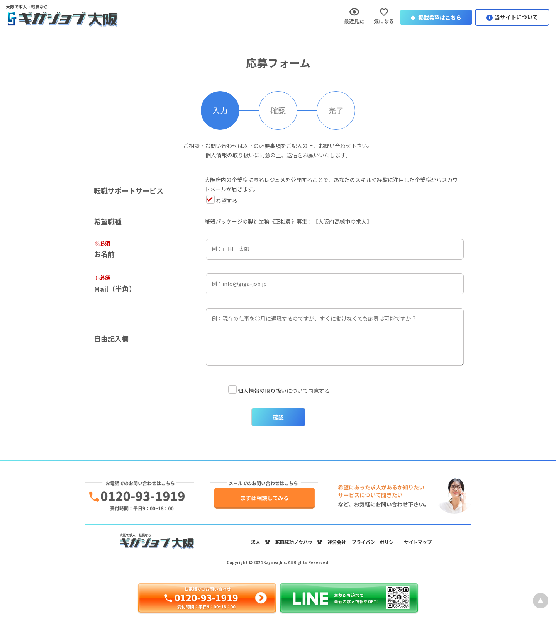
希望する (221, 200)
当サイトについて (516, 17)
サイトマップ (418, 541)
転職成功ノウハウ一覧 (298, 541)
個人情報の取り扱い (262, 390)
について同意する (279, 390)
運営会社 (336, 541)
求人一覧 (260, 541)
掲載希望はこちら (436, 17)
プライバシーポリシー (375, 541)
